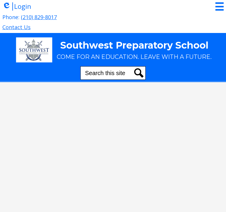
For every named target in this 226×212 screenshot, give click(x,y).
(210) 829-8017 (39, 17)
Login (16, 6)
